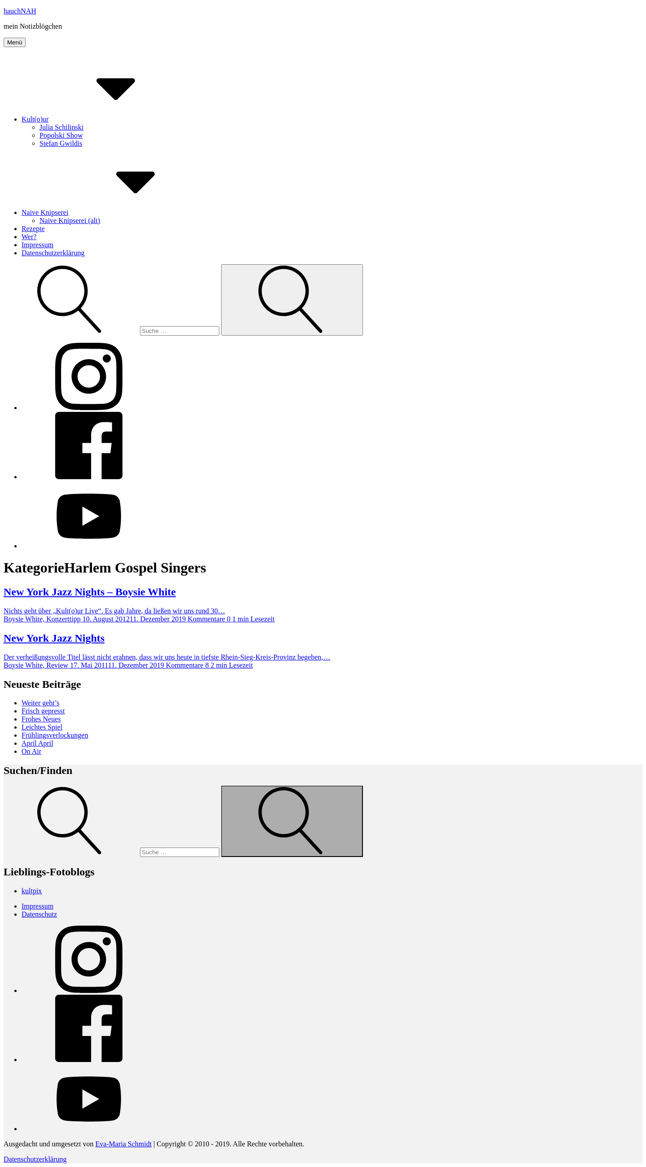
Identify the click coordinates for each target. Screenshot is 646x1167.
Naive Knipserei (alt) (69, 220)
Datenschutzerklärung (53, 253)
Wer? (29, 236)
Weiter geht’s (40, 703)
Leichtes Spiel (42, 727)
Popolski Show (61, 135)
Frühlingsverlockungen (55, 735)
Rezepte (33, 228)
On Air (31, 751)
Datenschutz (39, 914)
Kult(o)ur (102, 119)
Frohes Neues (41, 719)
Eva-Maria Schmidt (123, 1144)
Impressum (37, 245)
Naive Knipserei (112, 212)
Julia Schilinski (61, 127)
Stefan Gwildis (61, 143)
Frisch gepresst (43, 711)
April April (37, 743)
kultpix (32, 891)
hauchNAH (20, 11)
